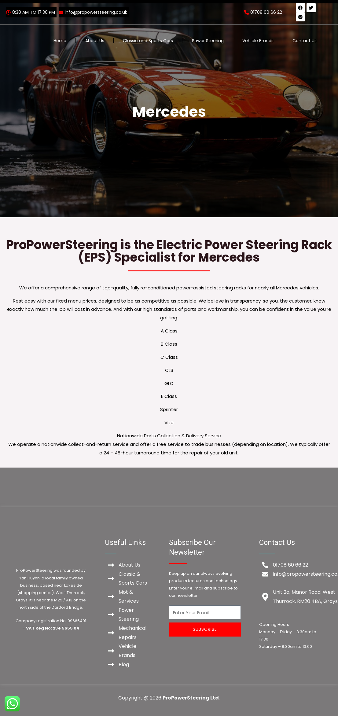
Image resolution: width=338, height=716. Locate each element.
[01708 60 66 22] (264, 12)
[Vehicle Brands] (128, 651)
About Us (94, 41)
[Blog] (128, 665)
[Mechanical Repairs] (128, 633)
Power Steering (208, 41)
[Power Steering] (128, 615)
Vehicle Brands (258, 41)
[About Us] (128, 565)
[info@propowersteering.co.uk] (94, 12)
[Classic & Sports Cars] (128, 579)
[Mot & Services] (128, 597)
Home (59, 41)
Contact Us (304, 41)
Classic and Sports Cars (148, 41)
